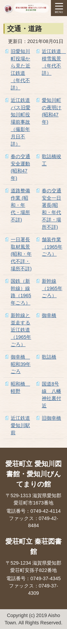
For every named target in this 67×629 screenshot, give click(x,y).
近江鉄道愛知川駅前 (20, 425)
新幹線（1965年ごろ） (52, 288)
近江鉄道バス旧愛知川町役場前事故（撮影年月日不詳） (20, 122)
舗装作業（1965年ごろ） (52, 247)
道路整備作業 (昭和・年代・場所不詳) (20, 205)
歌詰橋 (49, 357)
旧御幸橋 (51, 418)
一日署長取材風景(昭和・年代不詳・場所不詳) (21, 254)
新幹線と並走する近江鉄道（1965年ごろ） (21, 330)
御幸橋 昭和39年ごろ (21, 364)
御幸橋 (49, 315)
